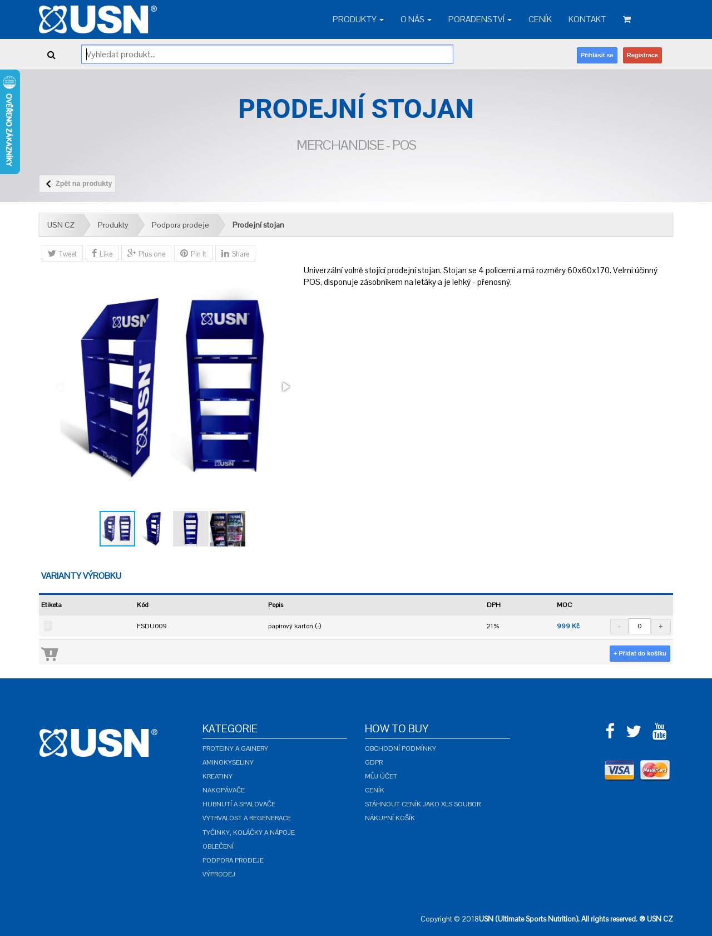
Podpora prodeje (180, 225)
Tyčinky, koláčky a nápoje (248, 832)
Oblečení (218, 846)
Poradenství (480, 19)
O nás (416, 19)
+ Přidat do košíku (640, 653)
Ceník (540, 19)
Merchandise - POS (356, 145)
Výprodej (218, 874)
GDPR (374, 762)
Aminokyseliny (228, 762)
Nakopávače (223, 790)
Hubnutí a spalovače (238, 804)
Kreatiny (217, 776)
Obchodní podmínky (400, 748)
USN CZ (61, 225)
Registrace (642, 55)
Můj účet (381, 776)
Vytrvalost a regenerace (246, 818)
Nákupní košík (390, 818)
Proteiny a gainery (235, 748)
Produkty (358, 19)
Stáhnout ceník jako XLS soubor (423, 804)
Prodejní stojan (258, 225)
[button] (285, 387)
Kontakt (587, 19)
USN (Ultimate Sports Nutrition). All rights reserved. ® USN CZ (576, 919)
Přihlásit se (597, 55)
